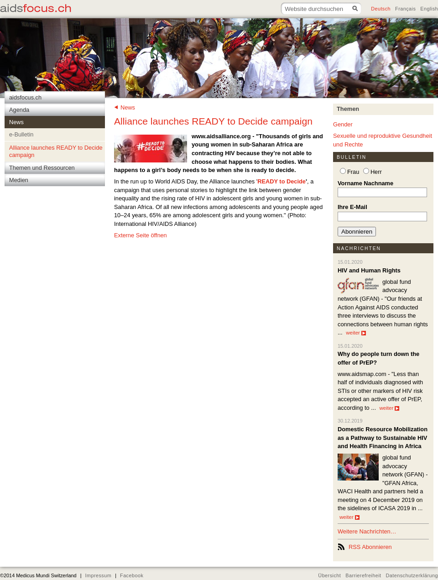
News (127, 107)
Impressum (98, 575)
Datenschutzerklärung (412, 575)
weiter (356, 332)
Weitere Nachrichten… (367, 531)
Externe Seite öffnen (140, 235)
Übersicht (329, 575)
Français (405, 8)
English (429, 8)
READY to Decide (281, 181)
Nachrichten (359, 248)
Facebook (131, 575)
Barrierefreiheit (363, 575)
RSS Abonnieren (370, 546)
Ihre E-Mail (352, 207)
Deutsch (381, 8)
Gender (343, 124)
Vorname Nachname (365, 183)
